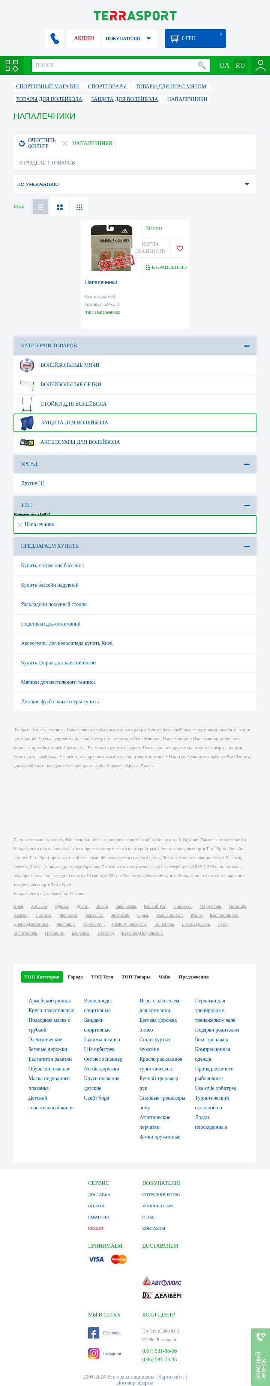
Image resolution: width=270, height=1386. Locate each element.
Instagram (104, 1353)
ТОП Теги (102, 977)
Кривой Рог (154, 906)
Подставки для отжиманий (51, 624)
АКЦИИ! (84, 38)
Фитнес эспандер (103, 1059)
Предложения (194, 977)
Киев (18, 906)
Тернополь (164, 924)
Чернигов (68, 915)
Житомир (120, 915)
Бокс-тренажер (211, 1039)
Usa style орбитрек (215, 1088)
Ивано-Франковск (129, 924)
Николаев (182, 906)
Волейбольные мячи (58, 365)
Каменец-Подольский (142, 933)
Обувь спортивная (48, 1069)
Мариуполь (210, 906)
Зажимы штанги (102, 1039)
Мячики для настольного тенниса (58, 682)
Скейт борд (96, 1098)
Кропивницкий (224, 915)
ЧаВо (164, 977)
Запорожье (126, 906)
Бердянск (80, 933)
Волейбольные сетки (59, 384)
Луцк (223, 924)
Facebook (104, 1333)
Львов (102, 906)
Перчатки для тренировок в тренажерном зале (215, 1010)
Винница (237, 906)
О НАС (148, 1217)
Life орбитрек (99, 1049)
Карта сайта (171, 1377)
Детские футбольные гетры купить (60, 701)
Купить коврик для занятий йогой (58, 663)
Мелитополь (25, 933)
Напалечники (101, 282)
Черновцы (66, 924)
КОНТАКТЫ (153, 1228)
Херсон (21, 915)
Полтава (43, 915)
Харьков (38, 906)
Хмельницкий (169, 915)
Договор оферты (135, 1383)
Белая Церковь (196, 924)
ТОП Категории (42, 977)
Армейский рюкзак (49, 1001)
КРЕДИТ (96, 1228)
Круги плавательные (51, 1010)
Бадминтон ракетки (50, 1059)
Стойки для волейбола (62, 404)
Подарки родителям (217, 1030)
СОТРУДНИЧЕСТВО (161, 1194)
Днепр (82, 906)
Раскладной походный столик (54, 604)
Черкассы (94, 915)
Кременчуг (93, 924)
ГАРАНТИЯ (98, 1217)
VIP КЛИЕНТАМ (157, 1206)
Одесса (61, 906)
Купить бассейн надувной (49, 585)
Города (75, 977)
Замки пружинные (160, 1137)
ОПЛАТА (96, 1206)
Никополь (54, 933)
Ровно (196, 915)
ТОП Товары (136, 977)
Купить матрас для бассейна (52, 565)
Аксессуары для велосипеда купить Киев (66, 643)
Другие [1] (33, 483)
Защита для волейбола (63, 422)
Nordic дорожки (101, 1069)
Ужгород (105, 933)
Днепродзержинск (31, 924)
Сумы (142, 915)
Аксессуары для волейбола (69, 442)
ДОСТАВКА (99, 1194)
